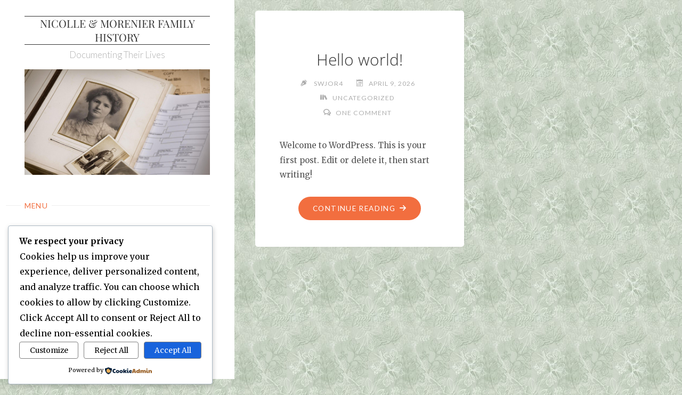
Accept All (173, 350)
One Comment (364, 113)
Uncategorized (363, 98)
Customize (49, 350)
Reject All (111, 350)
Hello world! (359, 59)
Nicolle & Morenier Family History (117, 30)
